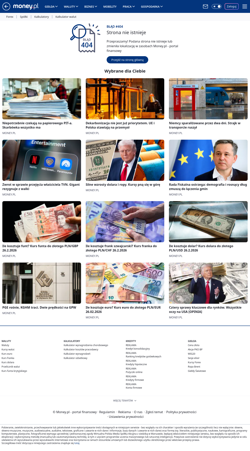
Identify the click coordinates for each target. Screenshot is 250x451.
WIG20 (191, 353)
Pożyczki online (134, 372)
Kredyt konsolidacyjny (138, 348)
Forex (9, 17)
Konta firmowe (134, 387)
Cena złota (193, 345)
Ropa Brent (194, 366)
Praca (127, 6)
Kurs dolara (8, 362)
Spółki (24, 17)
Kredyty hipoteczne (136, 364)
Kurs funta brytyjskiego (14, 371)
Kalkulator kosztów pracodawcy (81, 349)
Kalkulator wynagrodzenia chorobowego (86, 345)
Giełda (49, 6)
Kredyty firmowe (135, 380)
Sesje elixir (193, 358)
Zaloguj (232, 6)
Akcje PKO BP (195, 349)
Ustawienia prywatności (125, 417)
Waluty (69, 6)
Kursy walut (8, 349)
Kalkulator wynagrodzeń (77, 353)
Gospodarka (150, 6)
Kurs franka (8, 358)
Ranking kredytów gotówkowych (143, 356)
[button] (245, 6)
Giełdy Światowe (197, 371)
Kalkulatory (41, 17)
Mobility (110, 6)
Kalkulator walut (65, 17)
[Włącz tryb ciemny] (216, 6)
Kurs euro (7, 353)
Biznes (89, 6)
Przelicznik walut (11, 366)
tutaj (76, 443)
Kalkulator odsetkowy (75, 358)
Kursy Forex (194, 362)
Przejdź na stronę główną (127, 60)
